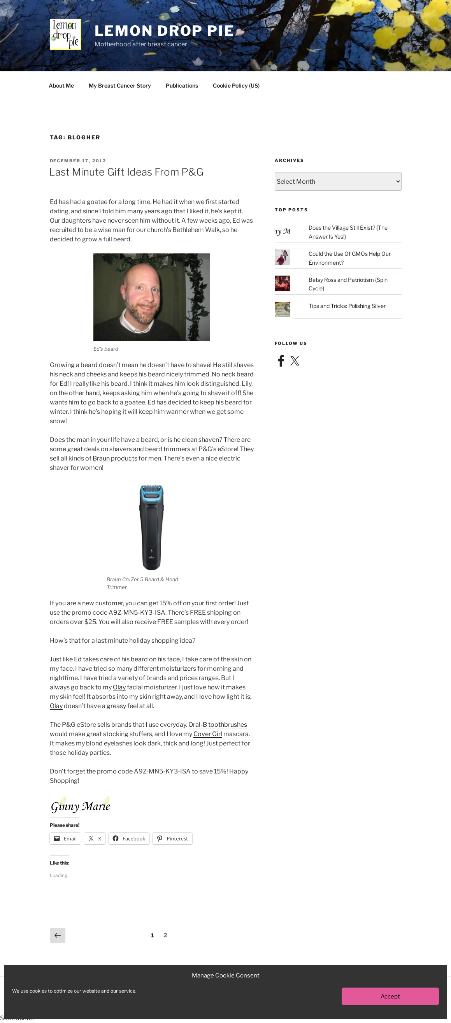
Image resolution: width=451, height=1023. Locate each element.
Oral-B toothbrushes (217, 724)
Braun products (115, 458)
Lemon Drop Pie (165, 30)
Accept (390, 996)
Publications (182, 85)
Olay (119, 687)
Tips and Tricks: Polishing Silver (347, 305)
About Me (61, 85)
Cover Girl (207, 734)
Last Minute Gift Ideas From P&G (126, 172)
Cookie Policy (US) (236, 85)
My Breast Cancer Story (120, 85)
